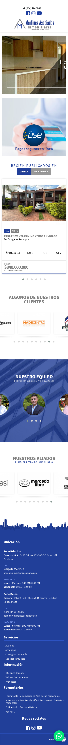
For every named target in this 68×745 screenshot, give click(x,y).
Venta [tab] (24, 171)
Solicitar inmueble (15, 658)
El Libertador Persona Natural (21, 707)
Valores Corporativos (16, 677)
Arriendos (10, 650)
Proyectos (10, 681)
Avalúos (9, 645)
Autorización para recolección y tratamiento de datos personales (34, 701)
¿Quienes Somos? (14, 673)
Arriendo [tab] (41, 171)
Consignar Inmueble (16, 654)
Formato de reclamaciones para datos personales (32, 696)
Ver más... (10, 711)
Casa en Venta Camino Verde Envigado (30, 235)
